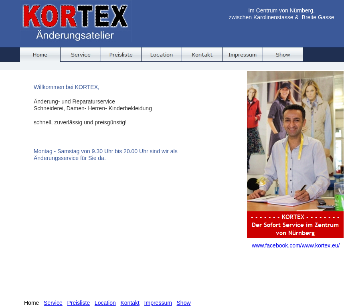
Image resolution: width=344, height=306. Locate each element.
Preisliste (78, 303)
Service (53, 303)
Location (105, 303)
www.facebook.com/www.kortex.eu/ (296, 245)
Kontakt (129, 303)
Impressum (158, 303)
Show (184, 303)
